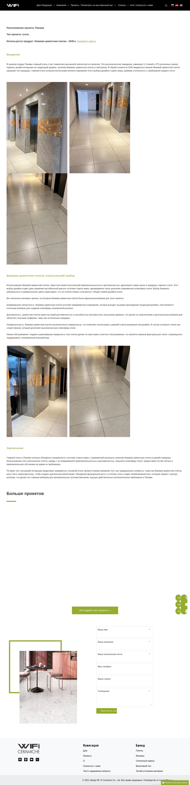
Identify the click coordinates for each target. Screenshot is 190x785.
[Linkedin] (25, 759)
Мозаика (140, 756)
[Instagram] (37, 759)
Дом (85, 751)
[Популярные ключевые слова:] (166, 5)
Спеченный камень (145, 761)
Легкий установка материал (149, 771)
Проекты (87, 756)
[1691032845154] (43, 682)
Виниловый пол (143, 766)
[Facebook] (20, 759)
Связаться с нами (91, 766)
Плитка (139, 751)
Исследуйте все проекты (95, 610)
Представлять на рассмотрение (108, 711)
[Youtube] (31, 759)
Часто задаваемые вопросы (97, 771)
